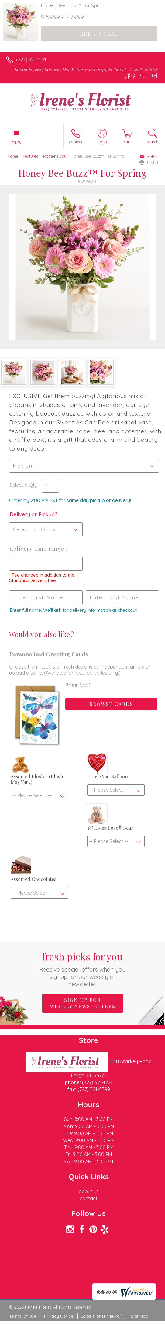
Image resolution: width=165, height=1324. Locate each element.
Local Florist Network (102, 1316)
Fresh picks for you (82, 969)
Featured (31, 156)
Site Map (139, 1316)
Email (149, 156)
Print (149, 162)
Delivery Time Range (38, 548)
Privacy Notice (58, 1316)
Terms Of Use (22, 1316)
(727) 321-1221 (31, 59)
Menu (16, 142)
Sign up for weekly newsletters (82, 1003)
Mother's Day (54, 156)
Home (13, 156)
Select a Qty (23, 485)
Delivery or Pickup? (33, 514)
